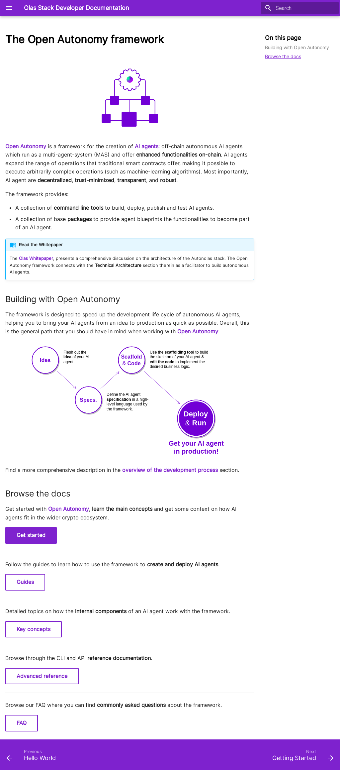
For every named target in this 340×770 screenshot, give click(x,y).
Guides (25, 582)
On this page (283, 37)
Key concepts (33, 629)
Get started (31, 535)
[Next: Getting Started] (301, 756)
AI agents (146, 146)
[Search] (300, 8)
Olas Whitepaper (36, 258)
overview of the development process (170, 470)
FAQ (22, 722)
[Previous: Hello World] (32, 756)
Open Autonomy (25, 146)
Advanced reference (42, 676)
